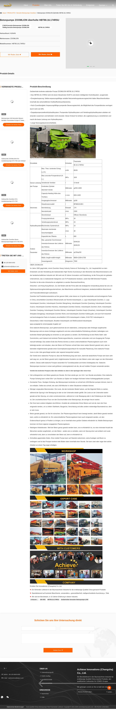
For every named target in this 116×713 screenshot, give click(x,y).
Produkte (35, 5)
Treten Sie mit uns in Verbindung (69, 5)
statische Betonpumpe (41, 328)
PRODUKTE (11, 13)
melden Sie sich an (110, 692)
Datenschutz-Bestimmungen (15, 707)
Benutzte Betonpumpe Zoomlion (26, 13)
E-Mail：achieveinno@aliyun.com (12, 678)
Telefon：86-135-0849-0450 (10, 674)
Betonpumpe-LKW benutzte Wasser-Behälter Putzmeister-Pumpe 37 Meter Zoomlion (12, 120)
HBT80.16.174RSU (53, 599)
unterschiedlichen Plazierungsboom (87, 342)
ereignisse (90, 5)
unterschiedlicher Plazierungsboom (66, 417)
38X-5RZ (43, 599)
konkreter (53, 168)
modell (52, 204)
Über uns (47, 5)
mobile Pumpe (59, 438)
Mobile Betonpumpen (105, 420)
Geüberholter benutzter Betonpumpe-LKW (74, 599)
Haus (26, 5)
